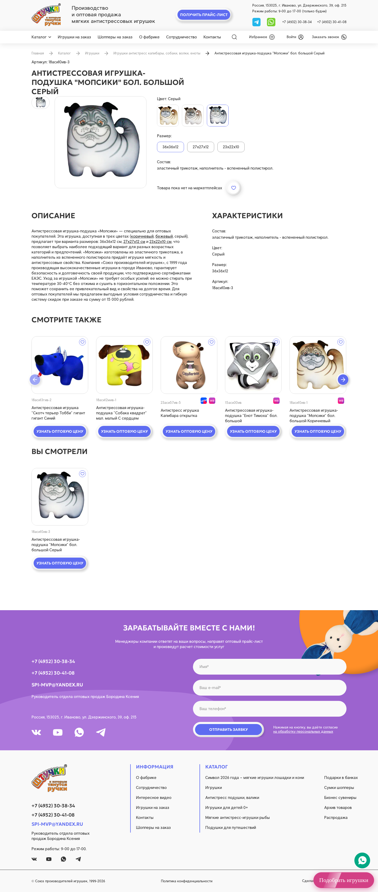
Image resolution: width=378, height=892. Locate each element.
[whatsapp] (271, 21)
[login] (295, 37)
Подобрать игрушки (343, 880)
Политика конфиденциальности (186, 881)
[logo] (46, 15)
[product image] (100, 142)
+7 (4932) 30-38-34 (297, 22)
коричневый (142, 236)
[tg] (257, 21)
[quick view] (60, 365)
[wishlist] (262, 37)
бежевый (164, 236)
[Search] (234, 37)
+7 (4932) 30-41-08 (331, 22)
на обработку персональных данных (303, 731)
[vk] (36, 732)
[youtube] (57, 732)
